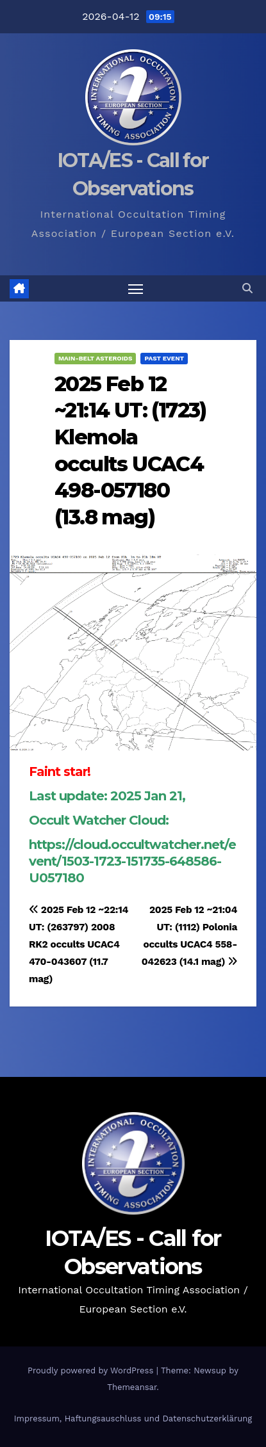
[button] (247, 288)
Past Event (164, 358)
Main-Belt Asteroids (95, 358)
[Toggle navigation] (136, 289)
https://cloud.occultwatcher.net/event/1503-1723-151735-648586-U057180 (132, 861)
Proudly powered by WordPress (92, 1370)
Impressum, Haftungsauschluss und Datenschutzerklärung (133, 1418)
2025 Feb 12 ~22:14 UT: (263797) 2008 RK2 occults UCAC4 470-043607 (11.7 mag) (78, 944)
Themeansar (131, 1387)
